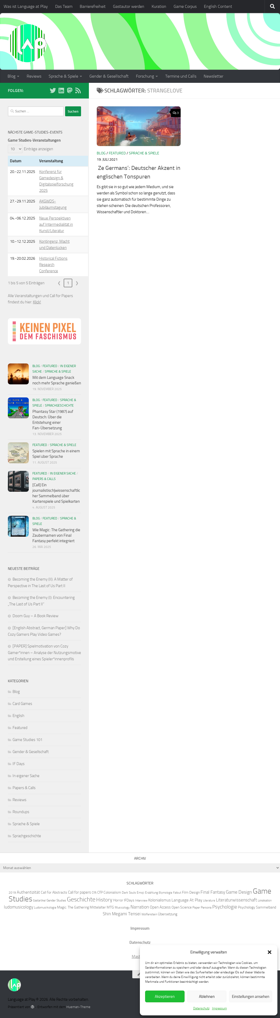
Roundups (21, 811)
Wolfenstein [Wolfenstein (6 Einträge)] (149, 914)
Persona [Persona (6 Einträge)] (206, 907)
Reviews (34, 76)
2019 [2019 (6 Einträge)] (12, 892)
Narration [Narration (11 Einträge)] (139, 907)
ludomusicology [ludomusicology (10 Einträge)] (18, 907)
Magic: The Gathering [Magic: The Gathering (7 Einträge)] (73, 907)
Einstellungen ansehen (250, 996)
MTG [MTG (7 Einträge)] (110, 907)
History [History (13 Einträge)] (104, 900)
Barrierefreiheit (93, 6)
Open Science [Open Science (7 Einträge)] (182, 907)
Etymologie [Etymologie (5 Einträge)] (165, 892)
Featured (117, 153)
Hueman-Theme (78, 1007)
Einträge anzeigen (38, 149)
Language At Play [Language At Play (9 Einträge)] (187, 900)
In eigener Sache (63, 473)
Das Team (63, 6)
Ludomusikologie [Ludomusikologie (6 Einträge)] (45, 907)
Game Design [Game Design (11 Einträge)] (239, 892)
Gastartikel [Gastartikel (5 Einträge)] (39, 900)
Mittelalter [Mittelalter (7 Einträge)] (98, 907)
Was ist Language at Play (26, 6)
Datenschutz (201, 1008)
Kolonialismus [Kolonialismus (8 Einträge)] (159, 900)
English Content (218, 6)
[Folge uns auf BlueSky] (53, 90)
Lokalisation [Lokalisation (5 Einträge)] (265, 900)
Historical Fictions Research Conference (53, 264)
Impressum (219, 1008)
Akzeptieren (165, 996)
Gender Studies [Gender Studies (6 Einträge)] (56, 900)
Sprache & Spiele (63, 76)
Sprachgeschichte (59, 405)
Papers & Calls (44, 479)
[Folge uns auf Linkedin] (61, 90)
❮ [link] (59, 283)
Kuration (159, 6)
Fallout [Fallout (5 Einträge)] (177, 892)
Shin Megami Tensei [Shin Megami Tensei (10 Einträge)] (122, 913)
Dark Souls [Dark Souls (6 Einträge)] (129, 892)
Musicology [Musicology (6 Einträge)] (122, 907)
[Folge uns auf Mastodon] (69, 90)
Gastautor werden (128, 6)
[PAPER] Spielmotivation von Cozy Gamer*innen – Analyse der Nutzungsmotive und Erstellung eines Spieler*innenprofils (44, 652)
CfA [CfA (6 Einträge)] (94, 892)
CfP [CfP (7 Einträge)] (100, 892)
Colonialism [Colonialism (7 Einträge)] (112, 892)
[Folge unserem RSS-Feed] (78, 90)
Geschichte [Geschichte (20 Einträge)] (81, 899)
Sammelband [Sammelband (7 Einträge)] (266, 907)
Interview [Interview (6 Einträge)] (141, 900)
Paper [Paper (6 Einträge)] (196, 907)
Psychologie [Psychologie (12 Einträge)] (224, 907)
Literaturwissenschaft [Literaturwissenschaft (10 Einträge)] (236, 900)
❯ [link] (77, 283)
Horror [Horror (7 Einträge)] (118, 900)
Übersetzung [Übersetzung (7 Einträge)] (167, 914)
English (18, 715)
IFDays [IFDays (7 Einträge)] (129, 900)
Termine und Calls (180, 76)
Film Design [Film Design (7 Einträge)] (191, 892)
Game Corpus (185, 6)
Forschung (145, 76)
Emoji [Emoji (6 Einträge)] (140, 892)
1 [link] (68, 283)
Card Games (22, 703)
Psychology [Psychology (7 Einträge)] (246, 907)
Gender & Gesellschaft (109, 76)
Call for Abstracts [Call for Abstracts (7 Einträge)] (54, 892)
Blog (11, 76)
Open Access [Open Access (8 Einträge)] (160, 907)
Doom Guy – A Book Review (35, 616)
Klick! (37, 302)
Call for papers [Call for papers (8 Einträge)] (79, 892)
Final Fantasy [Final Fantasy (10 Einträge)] (213, 892)
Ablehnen (207, 996)
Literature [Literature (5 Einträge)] (209, 900)
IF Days (19, 763)
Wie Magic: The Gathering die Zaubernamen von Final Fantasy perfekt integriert (56, 535)
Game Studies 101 (27, 739)
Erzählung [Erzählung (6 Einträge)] (151, 892)
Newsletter (213, 76)
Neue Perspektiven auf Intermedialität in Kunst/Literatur (56, 224)
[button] (269, 952)
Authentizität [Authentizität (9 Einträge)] (28, 892)
